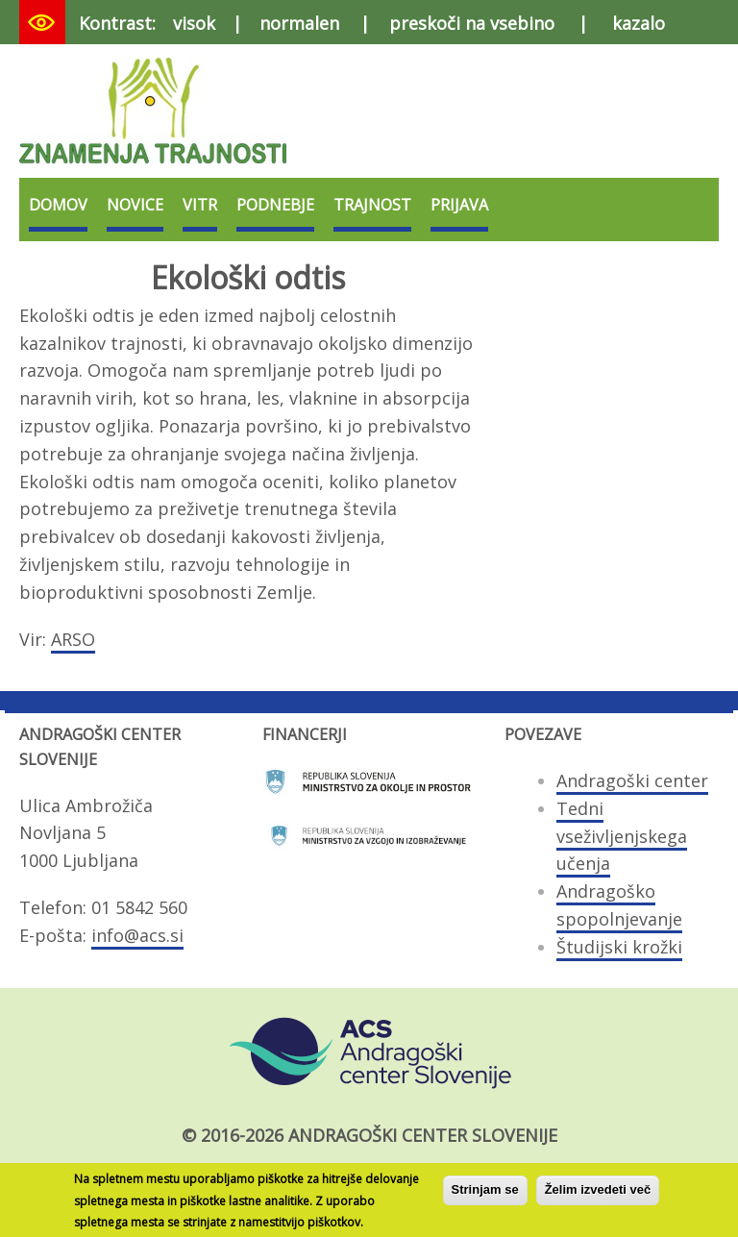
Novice (135, 204)
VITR (200, 204)
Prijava (459, 204)
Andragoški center (632, 780)
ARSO (73, 639)
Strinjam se (485, 1195)
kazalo (638, 23)
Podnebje (275, 204)
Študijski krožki (619, 946)
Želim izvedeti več (598, 1195)
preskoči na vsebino (471, 23)
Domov (58, 204)
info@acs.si (137, 935)
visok (194, 23)
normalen (299, 23)
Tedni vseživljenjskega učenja (621, 836)
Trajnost (372, 204)
